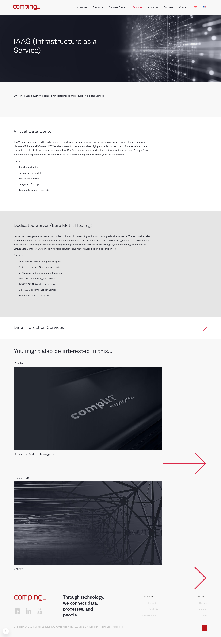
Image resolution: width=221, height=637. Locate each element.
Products (153, 609)
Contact (203, 603)
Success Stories (150, 615)
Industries (153, 603)
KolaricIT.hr (118, 626)
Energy (18, 568)
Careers (203, 615)
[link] (88, 408)
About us (202, 609)
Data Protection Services (39, 327)
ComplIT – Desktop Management (35, 454)
